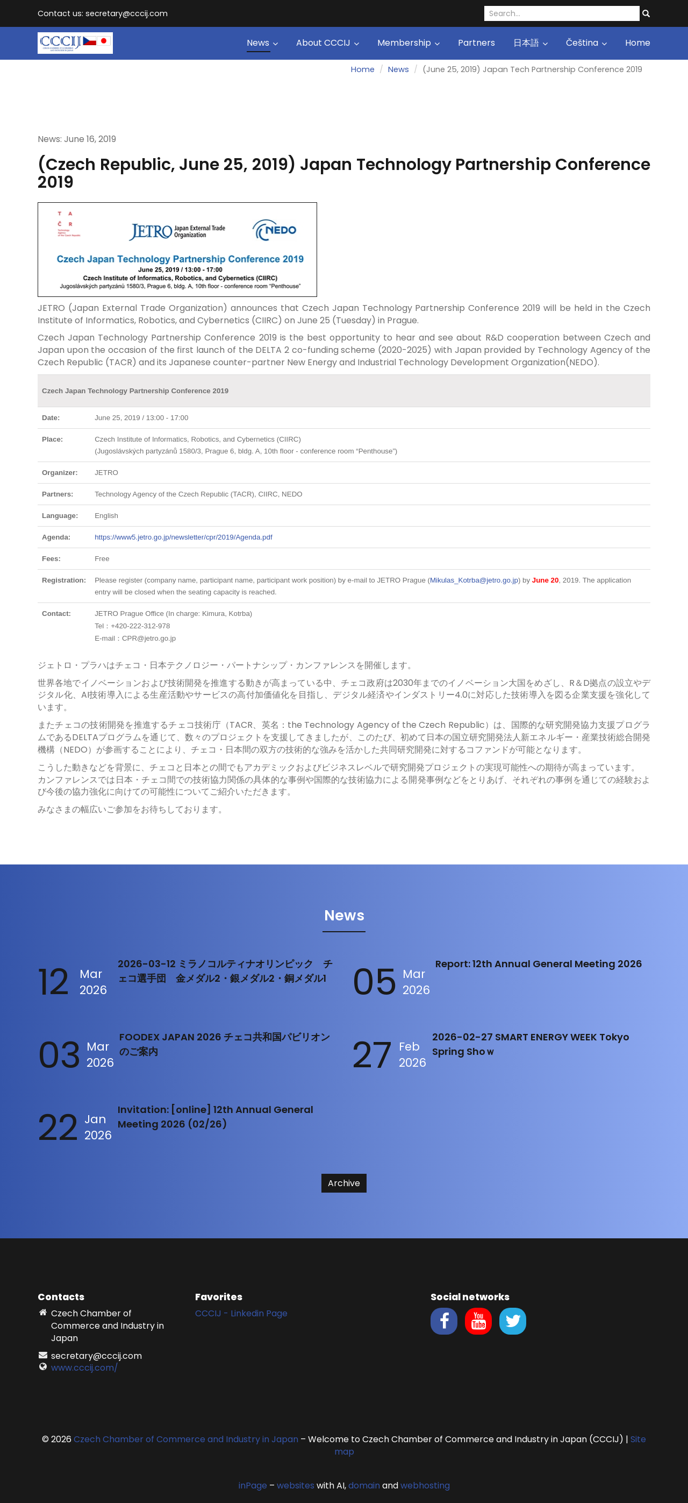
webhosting (425, 1485)
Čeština (586, 43)
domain (364, 1485)
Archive (344, 1183)
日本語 (530, 43)
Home (637, 43)
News (262, 43)
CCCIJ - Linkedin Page (241, 1313)
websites (295, 1485)
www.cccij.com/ (84, 1368)
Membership (408, 43)
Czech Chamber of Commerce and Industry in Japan (186, 1439)
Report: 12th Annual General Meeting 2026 (538, 963)
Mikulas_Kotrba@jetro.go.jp (474, 580)
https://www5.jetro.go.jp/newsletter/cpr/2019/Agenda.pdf (183, 537)
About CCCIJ (327, 43)
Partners (476, 43)
